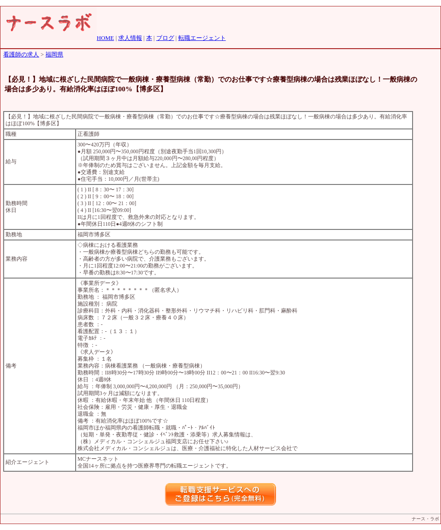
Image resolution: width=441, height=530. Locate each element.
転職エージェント (202, 38)
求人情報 (130, 38)
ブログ (165, 38)
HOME (105, 38)
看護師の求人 (21, 54)
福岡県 (54, 54)
